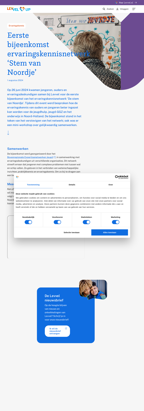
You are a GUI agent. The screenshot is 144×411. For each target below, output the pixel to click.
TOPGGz (56, 379)
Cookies (55, 399)
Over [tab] (110, 184)
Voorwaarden (82, 399)
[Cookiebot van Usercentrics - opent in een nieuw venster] (117, 177)
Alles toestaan (109, 232)
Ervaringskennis (16, 25)
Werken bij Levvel (82, 379)
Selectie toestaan (72, 232)
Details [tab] (72, 184)
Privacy (68, 399)
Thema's (55, 374)
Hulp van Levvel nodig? (104, 380)
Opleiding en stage (83, 374)
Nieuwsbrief (103, 374)
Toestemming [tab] (33, 184)
